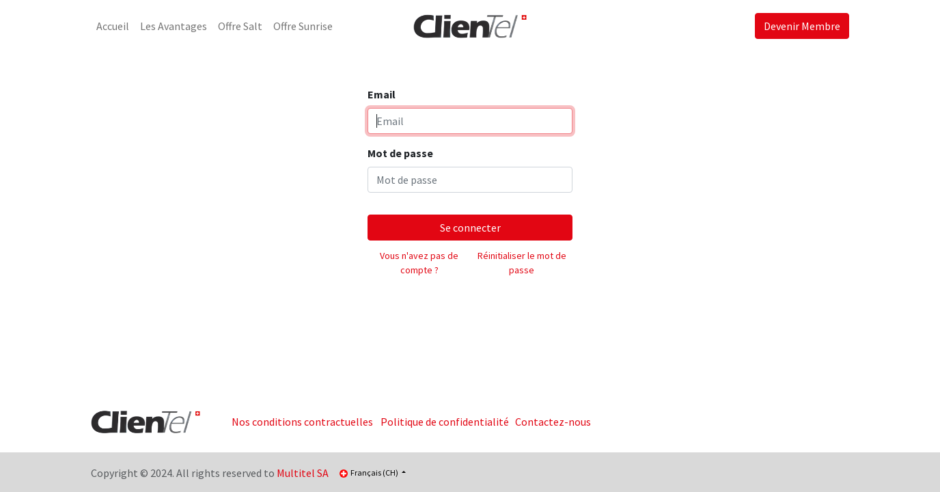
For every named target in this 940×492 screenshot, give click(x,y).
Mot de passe (400, 153)
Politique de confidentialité (445, 421)
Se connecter (470, 227)
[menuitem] (113, 26)
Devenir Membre (802, 26)
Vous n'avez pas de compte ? (419, 262)
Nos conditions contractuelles (302, 421)
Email (382, 94)
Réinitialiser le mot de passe (522, 262)
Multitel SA (303, 473)
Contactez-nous (553, 421)
